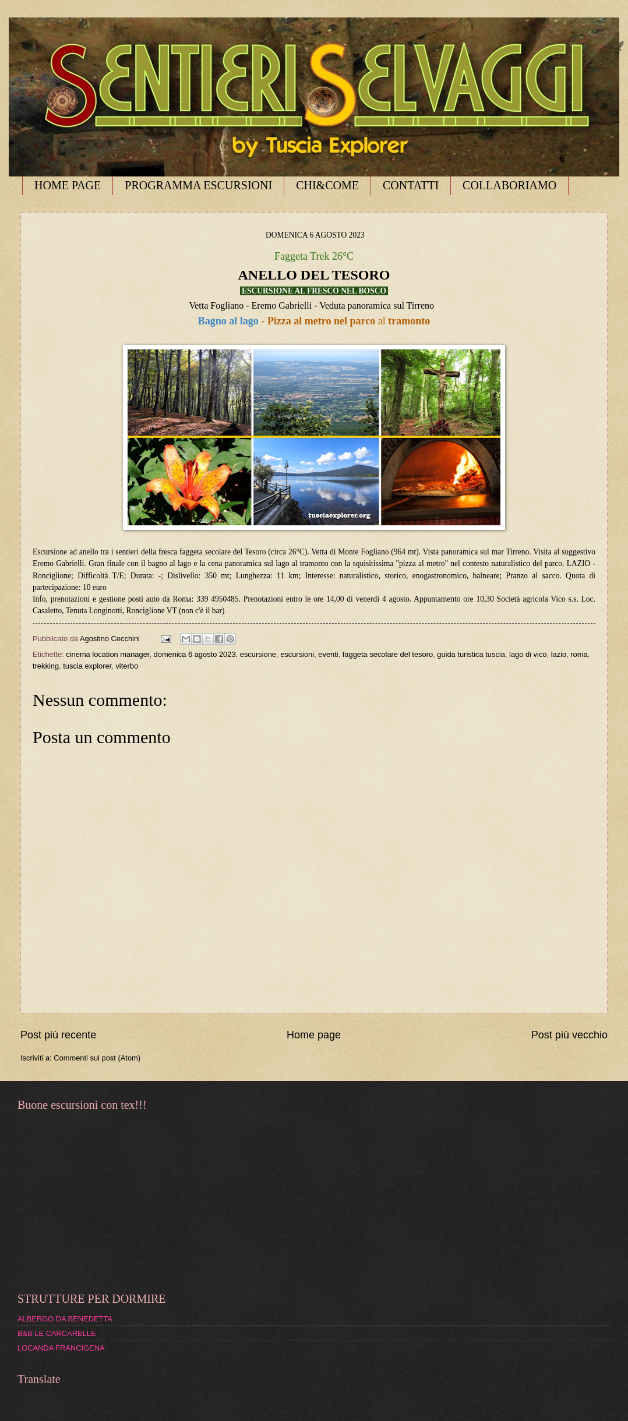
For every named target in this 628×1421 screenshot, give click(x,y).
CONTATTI (411, 185)
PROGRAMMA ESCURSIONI (198, 185)
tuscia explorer (87, 666)
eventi (328, 654)
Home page (314, 1035)
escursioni (297, 654)
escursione (258, 654)
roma (578, 654)
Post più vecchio (569, 1035)
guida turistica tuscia (471, 654)
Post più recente (58, 1035)
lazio (558, 654)
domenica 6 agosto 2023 (195, 654)
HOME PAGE (67, 185)
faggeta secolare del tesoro (388, 654)
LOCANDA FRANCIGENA (61, 1348)
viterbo (126, 666)
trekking (46, 666)
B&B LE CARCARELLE (56, 1333)
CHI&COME (327, 185)
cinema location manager (107, 654)
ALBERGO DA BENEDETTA (64, 1318)
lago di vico (527, 654)
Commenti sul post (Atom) (97, 1058)
